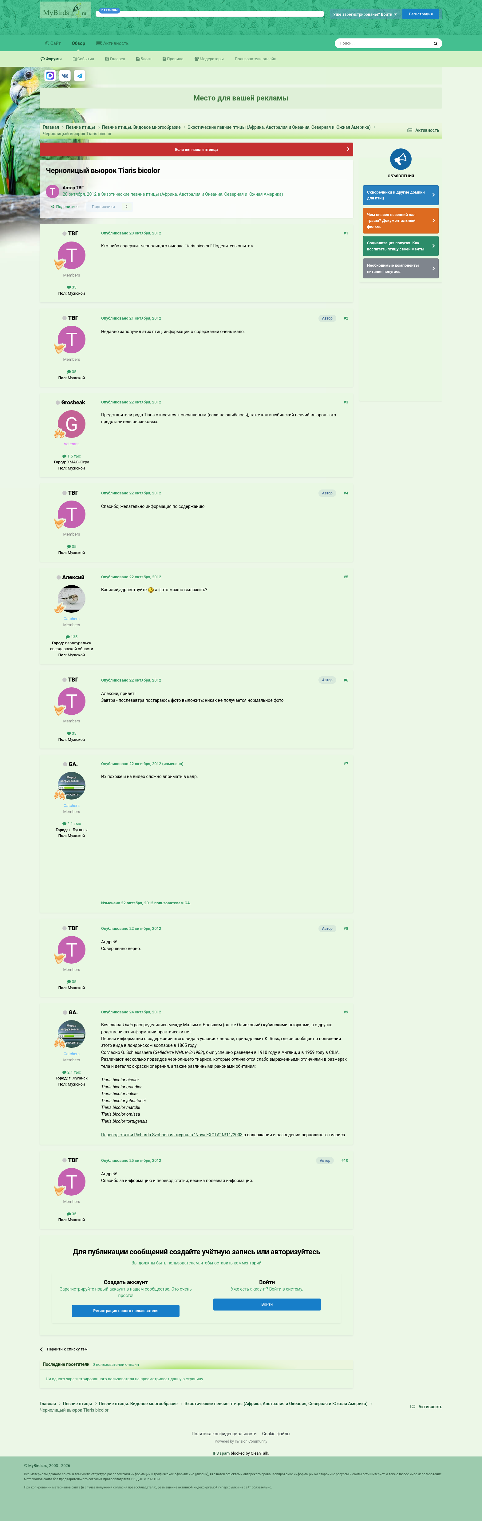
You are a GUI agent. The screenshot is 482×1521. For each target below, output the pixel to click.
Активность (115, 43)
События (85, 59)
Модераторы (211, 59)
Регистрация (421, 14)
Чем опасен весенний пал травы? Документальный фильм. (391, 220)
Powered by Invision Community (241, 1441)
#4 (346, 493)
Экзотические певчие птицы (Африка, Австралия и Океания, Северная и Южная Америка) (192, 194)
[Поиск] (368, 43)
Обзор (78, 46)
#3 (346, 402)
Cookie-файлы (276, 1433)
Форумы (53, 59)
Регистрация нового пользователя (125, 1310)
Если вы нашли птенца (196, 149)
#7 (346, 763)
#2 (346, 318)
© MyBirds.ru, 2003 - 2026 (47, 1465)
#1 (346, 233)
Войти (267, 1304)
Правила (174, 59)
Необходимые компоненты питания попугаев (393, 268)
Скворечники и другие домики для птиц (396, 195)
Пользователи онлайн (255, 59)
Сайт (55, 43)
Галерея (117, 59)
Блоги (146, 59)
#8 (346, 928)
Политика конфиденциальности (224, 1433)
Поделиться (65, 206)
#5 (346, 577)
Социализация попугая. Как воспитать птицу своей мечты (395, 246)
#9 (346, 1012)
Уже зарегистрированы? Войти (365, 14)
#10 (344, 1160)
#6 (346, 680)
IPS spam (221, 1453)
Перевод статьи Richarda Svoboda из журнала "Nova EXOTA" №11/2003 (172, 1134)
